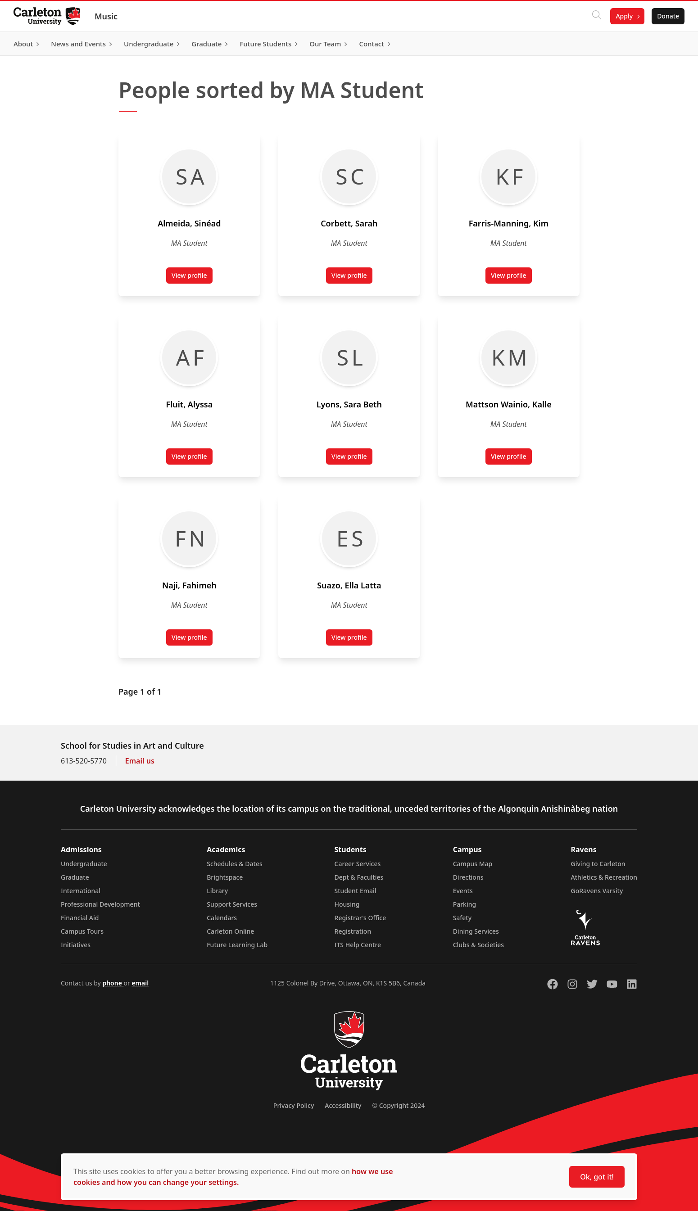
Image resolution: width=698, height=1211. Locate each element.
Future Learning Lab (237, 944)
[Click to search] (595, 16)
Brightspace (225, 877)
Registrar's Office (360, 917)
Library (217, 890)
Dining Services (476, 931)
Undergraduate (84, 863)
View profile (192, 277)
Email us (139, 761)
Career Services (358, 863)
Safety (462, 917)
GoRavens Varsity (597, 890)
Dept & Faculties (359, 877)
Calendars (222, 917)
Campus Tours (82, 931)
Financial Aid (80, 917)
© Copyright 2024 (398, 1105)
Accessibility (343, 1105)
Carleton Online (230, 931)
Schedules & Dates (235, 863)
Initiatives (76, 944)
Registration (353, 931)
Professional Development (100, 904)
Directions (468, 877)
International (80, 890)
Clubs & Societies (478, 944)
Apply (623, 16)
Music (106, 16)
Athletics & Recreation (604, 877)
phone (112, 983)
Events (463, 890)
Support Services (232, 904)
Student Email (355, 890)
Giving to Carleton (598, 863)
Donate (667, 16)
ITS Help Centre (358, 944)
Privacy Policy (293, 1105)
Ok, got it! (597, 1177)
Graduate (75, 877)
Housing (347, 904)
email (140, 983)
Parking (464, 904)
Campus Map (473, 863)
